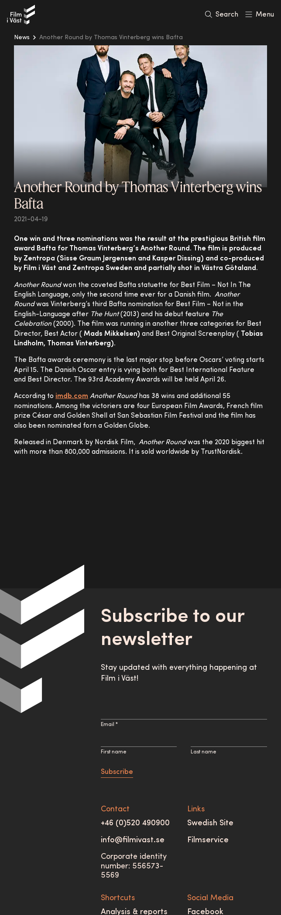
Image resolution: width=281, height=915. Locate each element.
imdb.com (71, 396)
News (22, 37)
